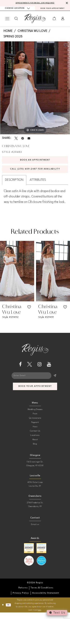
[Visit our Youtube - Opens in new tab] (49, 368)
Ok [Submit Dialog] (9, 611)
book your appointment (35, 392)
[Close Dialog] (3, 611)
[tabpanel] (35, 89)
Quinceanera (35, 425)
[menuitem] (17, 9)
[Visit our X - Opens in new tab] (29, 368)
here (39, 617)
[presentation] (17, 275)
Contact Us (35, 438)
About (35, 446)
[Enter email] (35, 380)
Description (14, 184)
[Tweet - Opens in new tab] (16, 139)
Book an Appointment (35, 162)
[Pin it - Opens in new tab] (22, 139)
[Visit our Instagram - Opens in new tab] (39, 368)
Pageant (35, 429)
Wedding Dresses (35, 416)
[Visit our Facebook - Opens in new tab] (20, 368)
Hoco (35, 433)
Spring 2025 (13, 38)
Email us (35, 531)
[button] (7, 20)
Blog (35, 451)
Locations (34, 442)
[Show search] (16, 20)
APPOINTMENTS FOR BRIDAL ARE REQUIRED (35, 3)
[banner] (35, 19)
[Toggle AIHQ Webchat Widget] (56, 612)
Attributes (38, 184)
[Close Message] (66, 3)
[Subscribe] (55, 380)
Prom (35, 420)
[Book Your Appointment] (52, 9)
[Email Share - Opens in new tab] (29, 139)
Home (8, 32)
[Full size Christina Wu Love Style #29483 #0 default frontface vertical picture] (35, 89)
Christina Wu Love (32, 32)
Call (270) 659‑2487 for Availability (35, 172)
